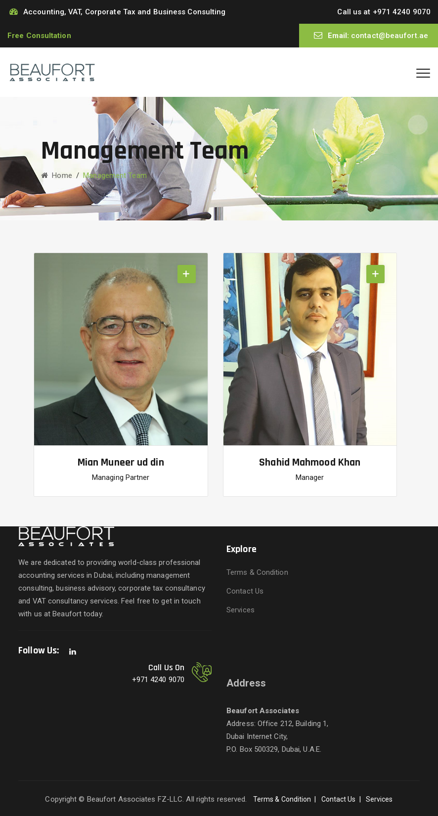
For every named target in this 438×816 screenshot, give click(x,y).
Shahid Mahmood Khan (309, 463)
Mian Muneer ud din (121, 463)
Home (56, 175)
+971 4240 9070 (402, 11)
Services (240, 609)
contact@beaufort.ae (389, 35)
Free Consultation (39, 35)
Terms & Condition (257, 572)
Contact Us (244, 591)
